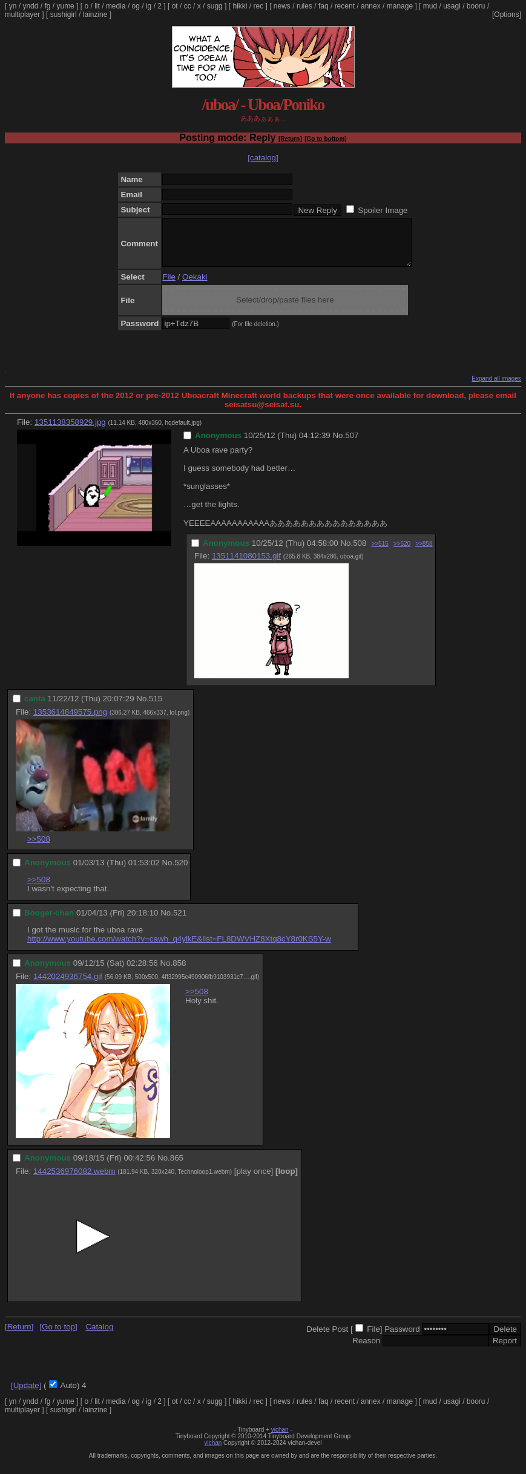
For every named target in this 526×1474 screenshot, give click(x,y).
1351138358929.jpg (70, 431)
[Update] (26, 1394)
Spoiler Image (382, 210)
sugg (215, 6)
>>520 (401, 552)
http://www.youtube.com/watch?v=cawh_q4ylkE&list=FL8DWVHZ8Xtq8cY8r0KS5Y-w (179, 947)
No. (338, 444)
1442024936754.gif (67, 985)
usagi (452, 6)
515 (155, 707)
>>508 (38, 848)
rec (259, 6)
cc (187, 6)
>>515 (379, 552)
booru (476, 6)
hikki (239, 6)
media (116, 6)
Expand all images (496, 387)
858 (179, 972)
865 (176, 1166)
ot (175, 6)
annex (371, 6)
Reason (366, 1349)
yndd (30, 6)
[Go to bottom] (325, 139)
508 (359, 552)
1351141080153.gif (246, 564)
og (136, 6)
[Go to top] (58, 1335)
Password (402, 1338)
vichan (280, 1438)
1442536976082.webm (74, 1180)
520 (181, 871)
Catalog (99, 1335)
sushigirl (63, 14)
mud (430, 6)
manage (400, 6)
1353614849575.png (70, 721)
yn (13, 6)
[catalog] (263, 157)
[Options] (506, 14)
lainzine (95, 14)
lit (97, 6)
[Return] (290, 139)
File (168, 285)
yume (65, 6)
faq (323, 6)
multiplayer (22, 14)
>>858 (423, 552)
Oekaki (194, 285)
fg (47, 6)
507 (351, 444)
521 (179, 921)
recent (345, 6)
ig (148, 6)
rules (304, 6)
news (282, 6)
